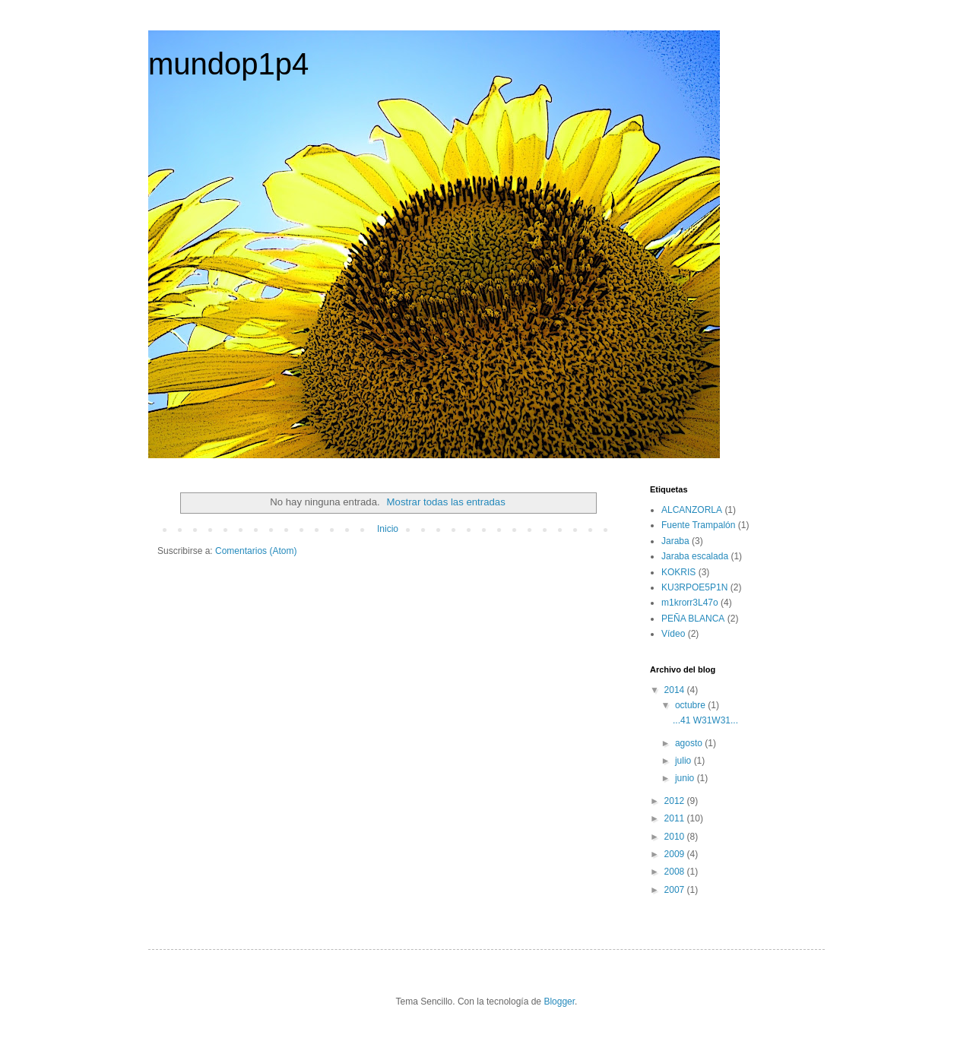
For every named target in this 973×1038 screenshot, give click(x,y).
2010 (675, 836)
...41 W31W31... (705, 720)
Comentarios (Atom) (255, 551)
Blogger (559, 1001)
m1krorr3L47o (689, 602)
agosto (690, 743)
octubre (691, 705)
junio (686, 778)
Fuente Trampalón (698, 525)
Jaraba (675, 541)
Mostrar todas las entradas (446, 502)
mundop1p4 (228, 64)
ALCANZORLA (691, 510)
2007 (675, 890)
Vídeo (673, 633)
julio (684, 760)
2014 (675, 690)
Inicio (387, 529)
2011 (675, 818)
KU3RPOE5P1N (694, 587)
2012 (675, 801)
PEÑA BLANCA (692, 618)
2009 (675, 854)
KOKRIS (678, 572)
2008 (675, 871)
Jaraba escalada (694, 556)
